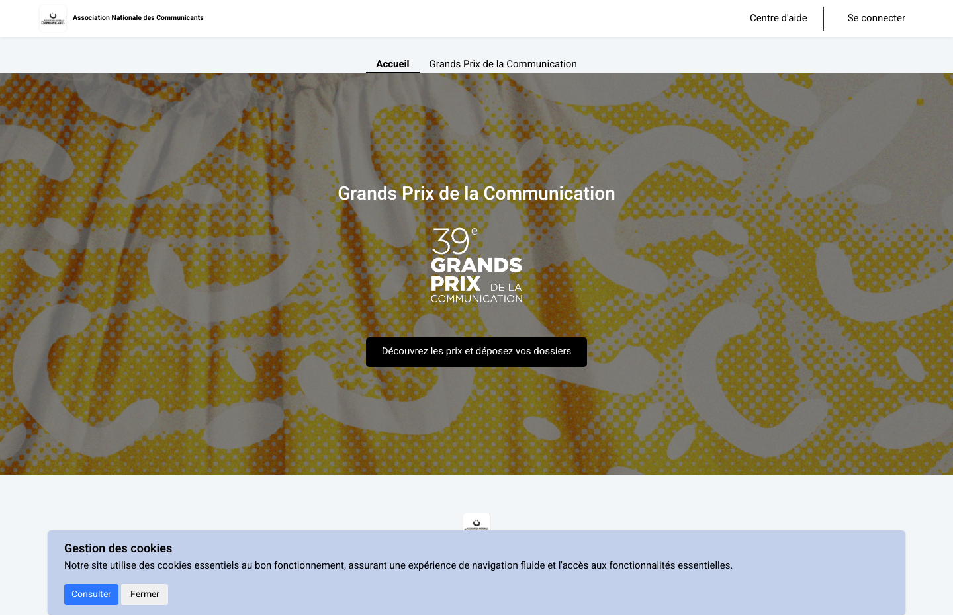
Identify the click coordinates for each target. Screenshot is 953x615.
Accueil (392, 65)
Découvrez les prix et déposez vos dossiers (477, 352)
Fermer (144, 594)
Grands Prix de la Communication (503, 65)
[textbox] (476, 272)
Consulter (91, 594)
